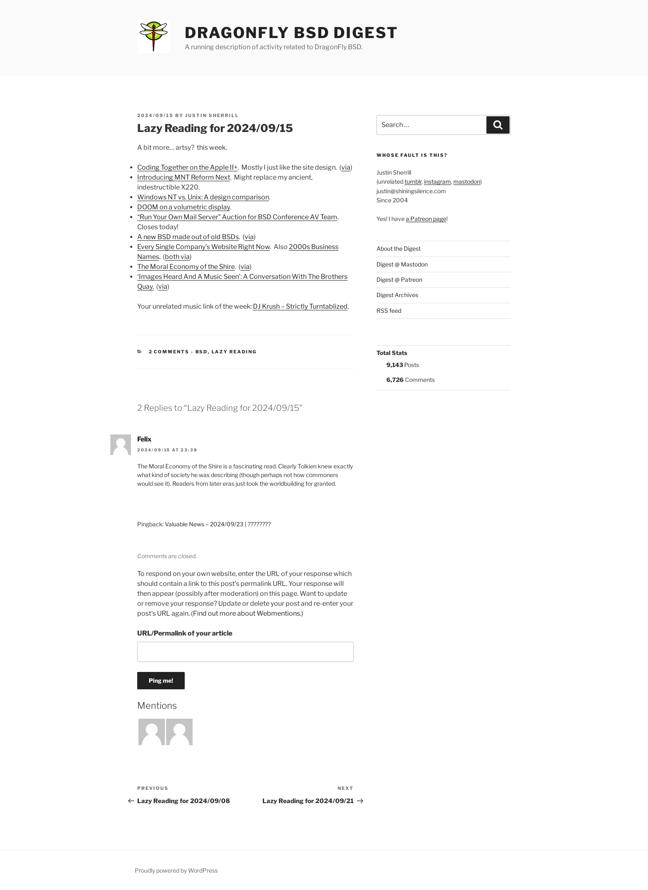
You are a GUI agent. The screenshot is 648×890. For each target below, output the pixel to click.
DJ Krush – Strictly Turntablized (300, 306)
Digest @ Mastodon (402, 264)
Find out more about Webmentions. (247, 613)
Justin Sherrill (212, 115)
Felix (144, 439)
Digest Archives (397, 294)
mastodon (466, 181)
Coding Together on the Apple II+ (187, 167)
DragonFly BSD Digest (291, 33)
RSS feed (388, 310)
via (345, 167)
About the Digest (398, 248)
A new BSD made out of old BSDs (188, 237)
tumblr (413, 181)
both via (177, 257)
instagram (437, 181)
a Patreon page (426, 218)
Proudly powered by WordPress (176, 870)
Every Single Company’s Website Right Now (203, 247)
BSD (201, 352)
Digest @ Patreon (399, 279)
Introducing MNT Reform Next (183, 177)
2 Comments (169, 352)
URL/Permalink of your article (184, 633)
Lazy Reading (234, 352)
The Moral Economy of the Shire (186, 267)
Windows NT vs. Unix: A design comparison (203, 197)
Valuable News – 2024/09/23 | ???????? (218, 524)
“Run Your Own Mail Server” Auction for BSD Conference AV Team (237, 217)
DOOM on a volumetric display (183, 207)
